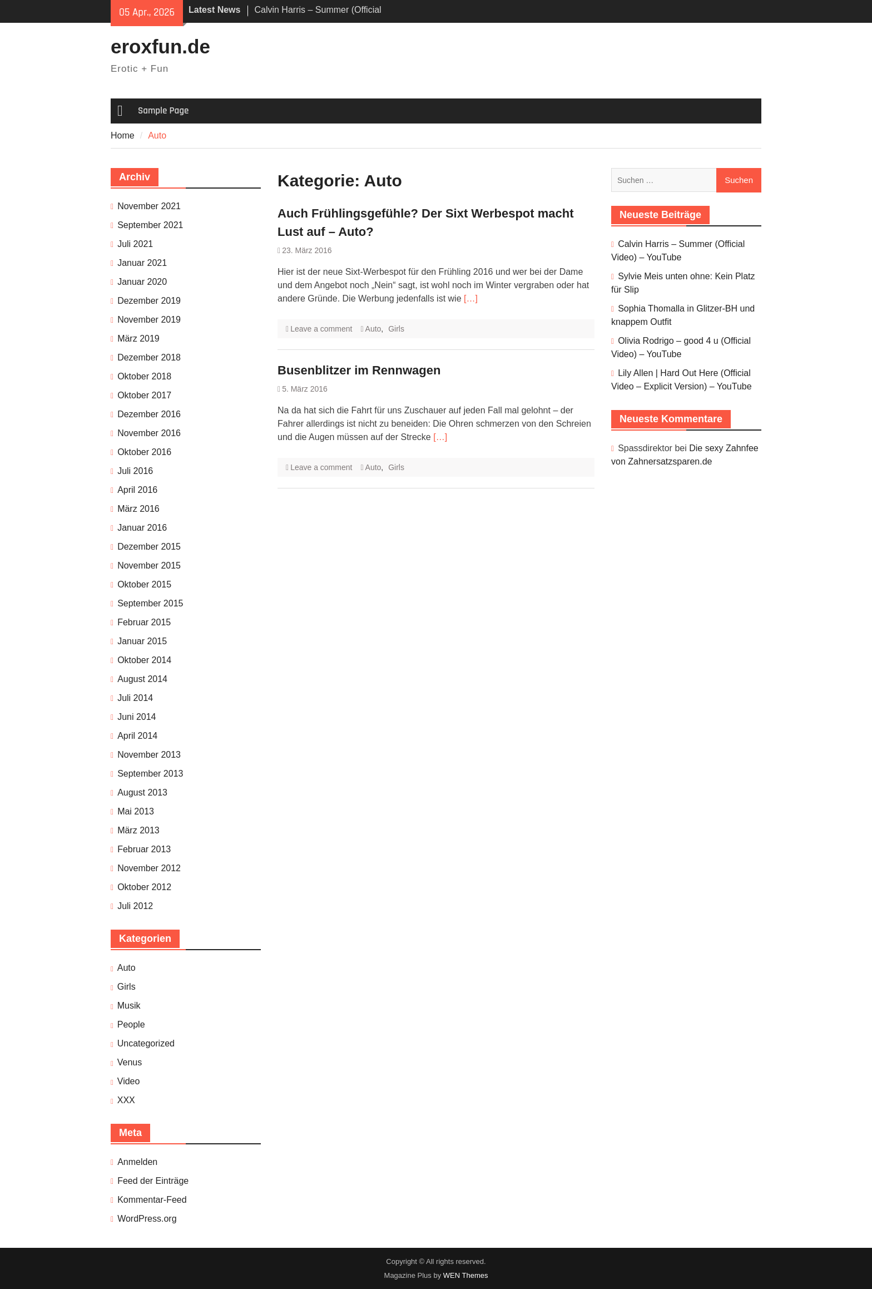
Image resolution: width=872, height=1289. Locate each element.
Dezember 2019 (149, 300)
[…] (471, 298)
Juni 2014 (136, 717)
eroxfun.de (160, 46)
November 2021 (149, 206)
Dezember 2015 (149, 546)
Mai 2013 (135, 811)
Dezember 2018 (149, 357)
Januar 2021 (142, 263)
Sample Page (163, 111)
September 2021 (150, 225)
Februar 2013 (144, 849)
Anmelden (137, 1162)
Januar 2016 (142, 527)
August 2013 (142, 792)
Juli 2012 (135, 906)
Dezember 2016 (149, 414)
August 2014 (142, 679)
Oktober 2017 (144, 395)
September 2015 (150, 603)
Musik (129, 1005)
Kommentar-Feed (152, 1199)
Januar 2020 (142, 282)
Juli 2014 (135, 698)
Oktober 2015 (144, 584)
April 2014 (137, 735)
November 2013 (149, 754)
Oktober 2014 (144, 660)
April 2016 (137, 490)
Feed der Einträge (153, 1181)
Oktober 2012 (144, 887)
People (131, 1024)
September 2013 (150, 773)
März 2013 (138, 830)
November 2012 (149, 868)
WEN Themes (465, 1275)
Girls (396, 328)
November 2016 (149, 433)
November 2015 (149, 565)
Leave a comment (321, 328)
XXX (126, 1100)
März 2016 (138, 508)
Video (128, 1081)
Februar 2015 (144, 622)
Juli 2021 (135, 244)
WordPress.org (146, 1218)
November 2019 (149, 319)
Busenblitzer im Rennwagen (359, 370)
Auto (373, 328)
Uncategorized (146, 1043)
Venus (129, 1062)
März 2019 (138, 338)
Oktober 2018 (144, 376)
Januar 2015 (142, 641)
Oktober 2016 (144, 452)
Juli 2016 (135, 471)
